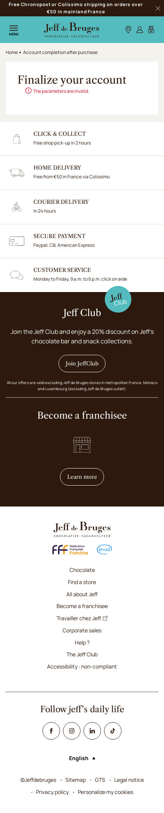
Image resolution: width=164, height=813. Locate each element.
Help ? (82, 642)
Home (12, 52)
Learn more (85, 476)
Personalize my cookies (105, 792)
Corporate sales (82, 630)
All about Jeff (82, 594)
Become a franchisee (82, 606)
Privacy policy (52, 792)
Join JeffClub (82, 363)
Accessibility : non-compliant (82, 666)
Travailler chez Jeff (82, 618)
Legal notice (129, 779)
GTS (100, 779)
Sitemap (75, 779)
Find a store (82, 582)
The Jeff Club (82, 654)
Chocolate (82, 569)
